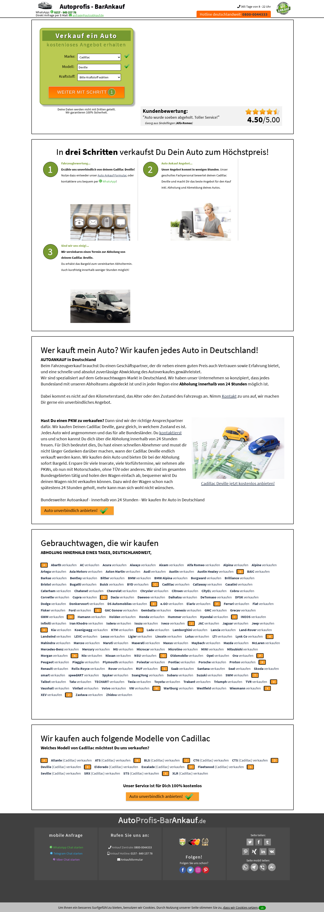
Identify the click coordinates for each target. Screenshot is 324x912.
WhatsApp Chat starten (68, 763)
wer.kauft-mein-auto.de (93, 819)
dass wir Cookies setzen (240, 907)
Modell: (68, 66)
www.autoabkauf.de (250, 819)
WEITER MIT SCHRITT (86, 92)
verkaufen (64, 481)
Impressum (181, 869)
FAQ (193, 869)
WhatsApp (68, 205)
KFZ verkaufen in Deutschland (56, 819)
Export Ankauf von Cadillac (195, 825)
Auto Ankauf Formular (83, 193)
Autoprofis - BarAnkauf (92, 6)
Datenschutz (136, 869)
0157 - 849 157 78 (65, 12)
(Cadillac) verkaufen (71, 676)
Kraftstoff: (67, 76)
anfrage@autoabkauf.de (88, 15)
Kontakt (229, 312)
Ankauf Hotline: (120, 769)
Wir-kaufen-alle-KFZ (228, 825)
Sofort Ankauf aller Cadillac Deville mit (151, 825)
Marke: (69, 56)
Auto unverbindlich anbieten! (76, 426)
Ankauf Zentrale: (123, 763)
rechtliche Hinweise (159, 869)
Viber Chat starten (68, 775)
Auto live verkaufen (122, 819)
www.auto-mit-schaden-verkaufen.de (161, 819)
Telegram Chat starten (68, 769)
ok (262, 907)
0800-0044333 (143, 763)
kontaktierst (170, 348)
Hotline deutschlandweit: (234, 14)
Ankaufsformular (132, 775)
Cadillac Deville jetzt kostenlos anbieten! (238, 399)
